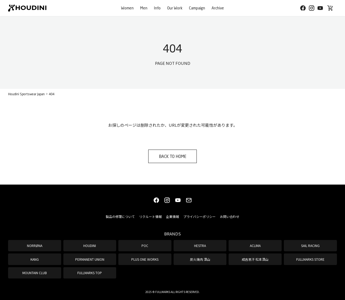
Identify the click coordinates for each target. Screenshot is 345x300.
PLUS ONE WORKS (144, 259)
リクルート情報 (150, 216)
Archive (218, 8)
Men (143, 8)
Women (127, 8)
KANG (34, 259)
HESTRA (200, 245)
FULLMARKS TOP (89, 272)
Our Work (174, 8)
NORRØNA (34, 245)
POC (145, 245)
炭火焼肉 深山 (200, 259)
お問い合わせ (229, 216)
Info (157, 8)
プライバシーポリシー (199, 216)
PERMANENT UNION (89, 259)
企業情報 (172, 216)
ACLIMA (255, 245)
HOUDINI (89, 245)
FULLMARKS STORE (310, 259)
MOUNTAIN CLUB (34, 272)
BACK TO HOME (172, 156)
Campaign (197, 8)
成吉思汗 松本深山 (255, 259)
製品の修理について (120, 216)
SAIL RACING (310, 245)
